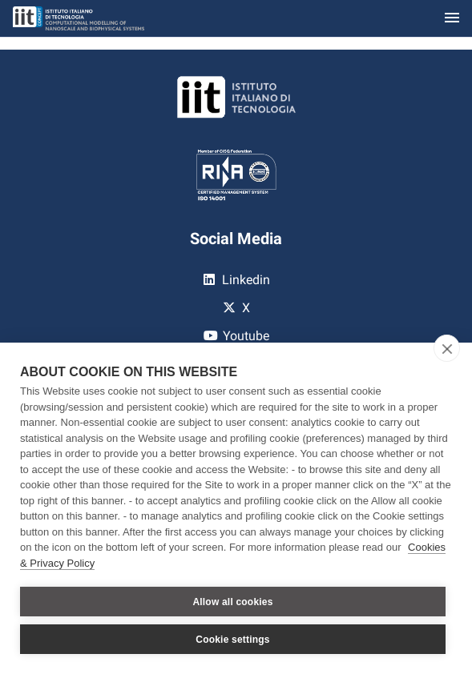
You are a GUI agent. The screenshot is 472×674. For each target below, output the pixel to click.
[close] (447, 348)
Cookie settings (232, 639)
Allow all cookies (232, 602)
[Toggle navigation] (452, 19)
